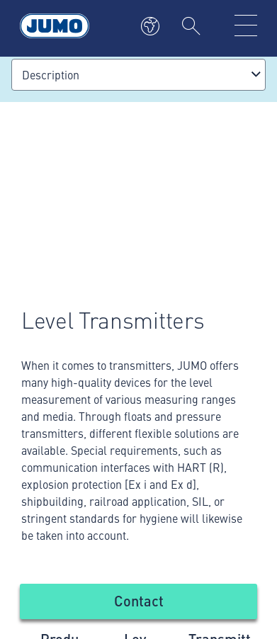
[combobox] (138, 75)
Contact (139, 600)
